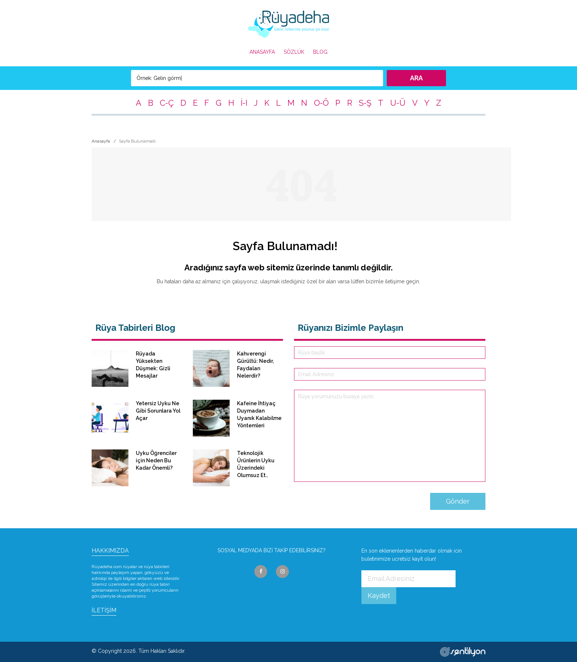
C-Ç (167, 103)
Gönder (458, 501)
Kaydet (379, 595)
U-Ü (398, 103)
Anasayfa (101, 141)
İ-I (244, 103)
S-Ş (365, 103)
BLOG (320, 52)
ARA (416, 78)
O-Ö (321, 103)
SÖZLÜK (294, 52)
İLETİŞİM (104, 610)
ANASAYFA (262, 52)
